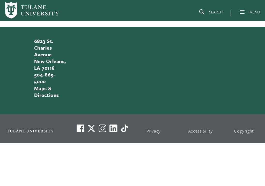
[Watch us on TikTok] (124, 128)
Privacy (153, 131)
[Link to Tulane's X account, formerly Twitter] (91, 128)
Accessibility (200, 131)
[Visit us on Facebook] (80, 128)
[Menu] (242, 12)
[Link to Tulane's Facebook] (102, 128)
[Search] (211, 13)
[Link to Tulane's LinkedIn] (113, 128)
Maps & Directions (46, 91)
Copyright (244, 131)
